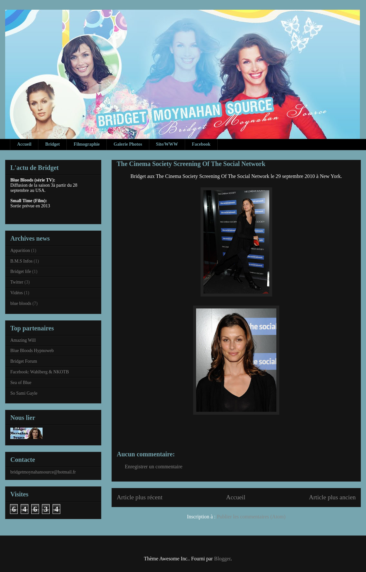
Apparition (20, 250)
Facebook (201, 144)
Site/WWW (167, 144)
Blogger (222, 558)
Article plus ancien (332, 497)
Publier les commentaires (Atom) (251, 516)
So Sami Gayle (23, 393)
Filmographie (87, 144)
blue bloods (20, 303)
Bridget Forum (23, 361)
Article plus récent (140, 497)
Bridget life (20, 271)
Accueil (24, 144)
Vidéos (16, 292)
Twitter (16, 282)
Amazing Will (23, 340)
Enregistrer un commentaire (154, 466)
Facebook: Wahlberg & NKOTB (39, 371)
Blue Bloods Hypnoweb (32, 350)
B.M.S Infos (21, 261)
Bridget (52, 144)
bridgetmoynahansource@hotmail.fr (43, 472)
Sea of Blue (20, 382)
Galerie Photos (128, 144)
